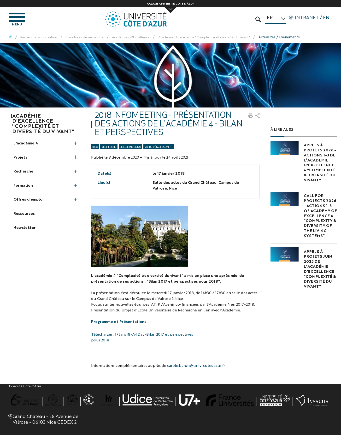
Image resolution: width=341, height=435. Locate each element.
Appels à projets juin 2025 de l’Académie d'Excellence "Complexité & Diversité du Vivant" (320, 269)
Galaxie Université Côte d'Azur (170, 3)
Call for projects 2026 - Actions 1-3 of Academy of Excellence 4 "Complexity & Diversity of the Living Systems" (320, 216)
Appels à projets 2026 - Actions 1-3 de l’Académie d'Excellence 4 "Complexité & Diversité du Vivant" (320, 163)
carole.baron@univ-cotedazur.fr (196, 365)
